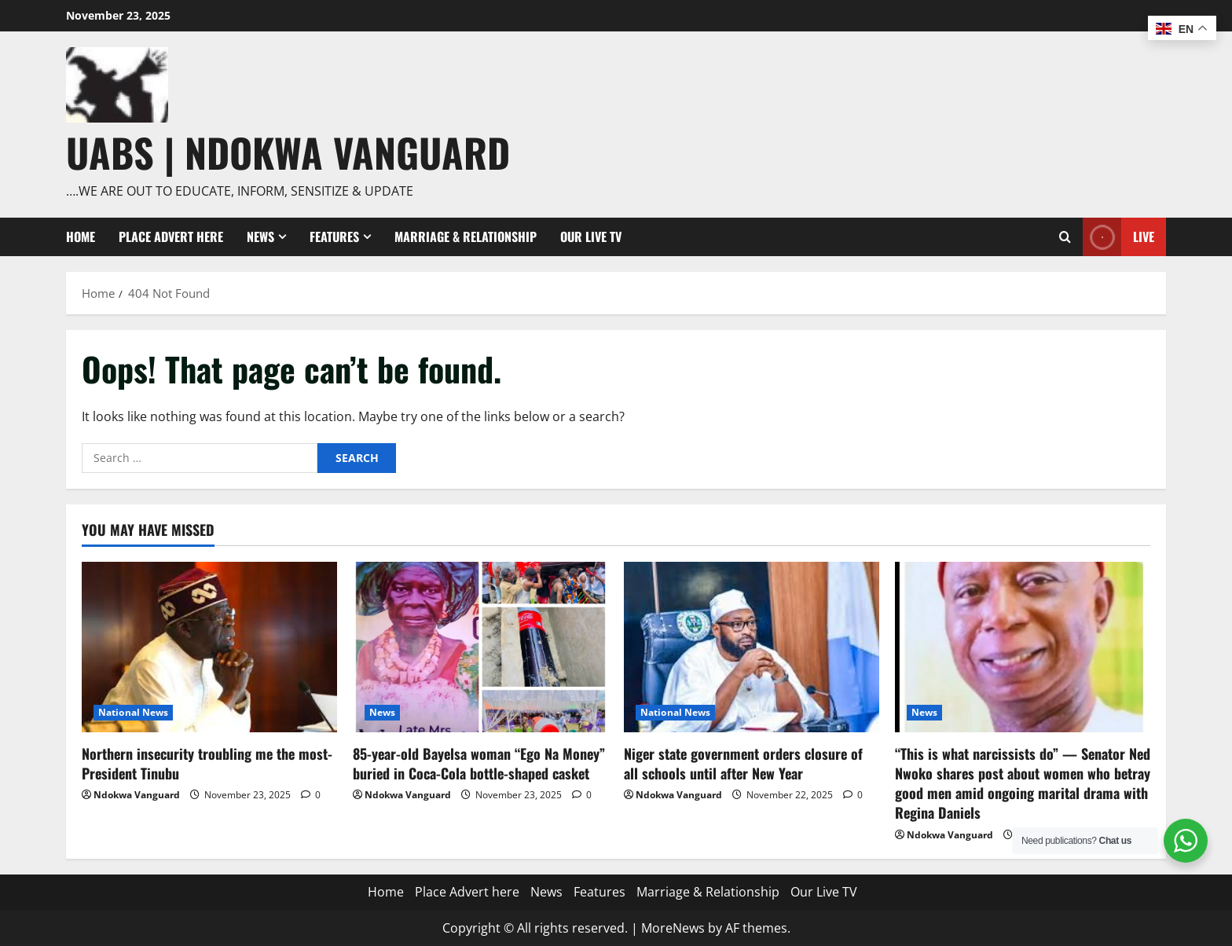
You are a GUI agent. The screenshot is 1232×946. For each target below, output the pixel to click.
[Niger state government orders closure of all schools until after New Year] (751, 647)
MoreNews (673, 928)
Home (80, 236)
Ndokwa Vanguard (137, 794)
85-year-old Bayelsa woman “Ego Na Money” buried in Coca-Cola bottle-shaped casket (479, 763)
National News (133, 712)
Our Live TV (591, 236)
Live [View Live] (1118, 237)
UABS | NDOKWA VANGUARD (288, 152)
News (260, 236)
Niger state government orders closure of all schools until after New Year (743, 763)
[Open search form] (1065, 236)
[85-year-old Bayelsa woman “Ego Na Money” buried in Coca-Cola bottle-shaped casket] (480, 647)
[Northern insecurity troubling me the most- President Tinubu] (209, 647)
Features (334, 236)
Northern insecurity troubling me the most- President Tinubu (207, 763)
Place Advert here (171, 236)
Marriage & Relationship (465, 236)
